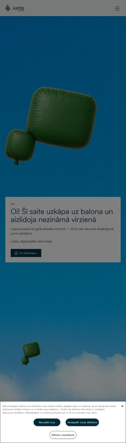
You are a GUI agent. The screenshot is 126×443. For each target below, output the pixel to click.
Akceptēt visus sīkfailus (82, 422)
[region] (63, 422)
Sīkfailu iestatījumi (63, 434)
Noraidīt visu (47, 422)
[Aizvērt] (122, 406)
